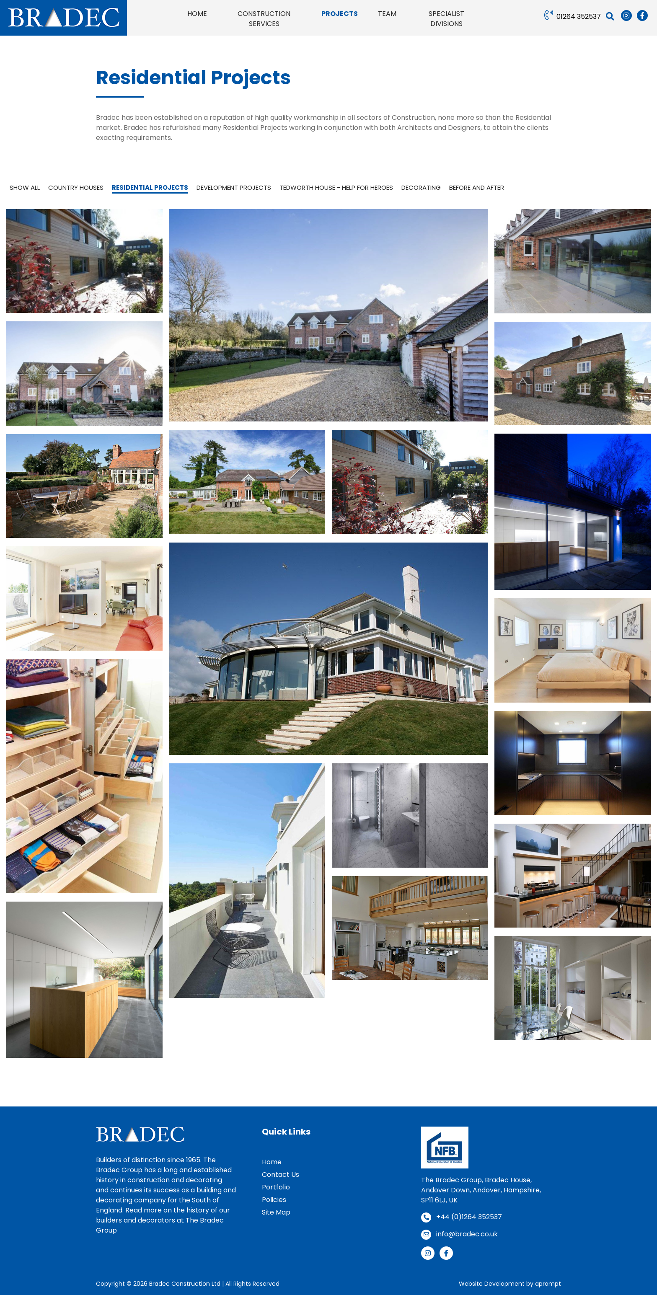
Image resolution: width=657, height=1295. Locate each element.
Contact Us (280, 1174)
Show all (25, 187)
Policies (274, 1200)
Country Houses (75, 187)
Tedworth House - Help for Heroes (336, 187)
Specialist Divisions (446, 18)
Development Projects (234, 187)
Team (387, 13)
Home (272, 1162)
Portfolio (276, 1187)
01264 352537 (578, 16)
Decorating (421, 187)
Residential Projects (150, 187)
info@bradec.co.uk (467, 1234)
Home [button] (197, 13)
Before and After (476, 187)
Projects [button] (339, 13)
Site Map (276, 1212)
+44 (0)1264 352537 (469, 1217)
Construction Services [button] (264, 18)
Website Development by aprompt (510, 1283)
